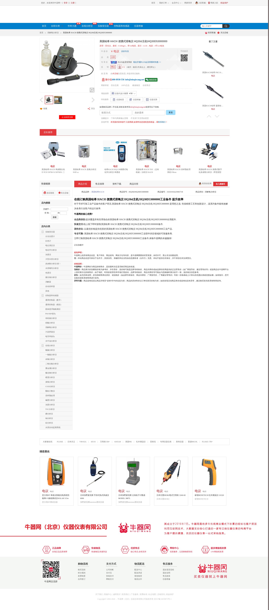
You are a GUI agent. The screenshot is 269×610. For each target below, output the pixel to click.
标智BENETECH (201, 499)
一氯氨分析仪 (51, 355)
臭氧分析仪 (50, 382)
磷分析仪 (49, 414)
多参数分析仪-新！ (53, 264)
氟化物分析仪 (51, 373)
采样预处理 (50, 395)
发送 (171, 112)
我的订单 (163, 3)
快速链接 (45, 184)
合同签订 (81, 579)
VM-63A (82, 442)
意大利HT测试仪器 (50, 502)
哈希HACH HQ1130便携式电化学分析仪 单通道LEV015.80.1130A (117, 172)
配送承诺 (138, 573)
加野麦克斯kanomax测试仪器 (92, 502)
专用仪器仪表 (165, 442)
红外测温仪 (141, 442)
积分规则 (81, 573)
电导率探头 (50, 336)
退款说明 (166, 573)
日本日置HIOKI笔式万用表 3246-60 (171, 495)
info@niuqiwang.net (138, 107)
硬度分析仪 (50, 377)
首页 (153, 3)
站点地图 (152, 594)
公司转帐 (110, 570)
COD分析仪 (50, 386)
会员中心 (175, 3)
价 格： (48, 213)
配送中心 (138, 570)
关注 (91, 108)
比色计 (48, 241)
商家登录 (188, 3)
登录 (66, 3)
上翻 (209, 116)
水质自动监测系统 (52, 427)
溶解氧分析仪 (53, 33)
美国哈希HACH (97, 192)
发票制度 (81, 576)
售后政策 (166, 576)
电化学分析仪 (51, 250)
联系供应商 (205, 183)
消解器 (48, 282)
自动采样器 (50, 286)
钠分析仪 (49, 418)
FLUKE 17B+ (207, 442)
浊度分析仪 (50, 405)
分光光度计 (50, 236)
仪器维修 (138, 26)
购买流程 (81, 570)
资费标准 (143, 594)
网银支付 (110, 579)
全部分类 (57, 26)
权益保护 (224, 3)
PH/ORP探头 (50, 314)
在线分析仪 (88, 25)
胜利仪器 (180, 442)
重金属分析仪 (51, 368)
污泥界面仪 (50, 332)
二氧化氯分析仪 (52, 364)
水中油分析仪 (51, 341)
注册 (73, 3)
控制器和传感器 (121, 26)
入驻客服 (200, 3)
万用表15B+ (105, 442)
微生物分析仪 (51, 277)
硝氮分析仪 (50, 323)
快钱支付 (110, 576)
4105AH (117, 442)
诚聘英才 (117, 594)
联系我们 (162, 122)
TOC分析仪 (50, 409)
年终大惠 (73, 25)
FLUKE (60, 442)
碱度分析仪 (50, 400)
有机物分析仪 (51, 318)
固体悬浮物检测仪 (52, 309)
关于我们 (99, 594)
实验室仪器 (105, 25)
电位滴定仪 (50, 245)
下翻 (217, 116)
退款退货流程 (168, 570)
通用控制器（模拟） (53, 305)
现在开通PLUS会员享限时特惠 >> (147, 62)
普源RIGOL (193, 442)
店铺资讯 (161, 594)
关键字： (47, 209)
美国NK (128, 442)
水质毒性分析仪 (52, 268)
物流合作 (138, 579)
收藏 (43, 108)
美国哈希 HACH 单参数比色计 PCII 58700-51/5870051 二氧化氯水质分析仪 (54, 172)
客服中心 (108, 594)
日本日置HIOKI (163, 499)
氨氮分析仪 (50, 350)
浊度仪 (48, 254)
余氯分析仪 (50, 359)
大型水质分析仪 (52, 259)
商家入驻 (213, 3)
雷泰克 (153, 442)
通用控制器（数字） (53, 300)
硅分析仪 (49, 423)
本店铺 (115, 73)
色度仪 (48, 273)
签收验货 (138, 576)
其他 (47, 291)
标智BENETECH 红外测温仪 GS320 (209, 495)
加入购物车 (220, 184)
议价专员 (125, 51)
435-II (93, 442)
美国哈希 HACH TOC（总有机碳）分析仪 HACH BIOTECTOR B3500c (148, 172)
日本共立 (71, 442)
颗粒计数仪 (50, 391)
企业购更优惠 (67, 117)
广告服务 (134, 594)
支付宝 (109, 573)
